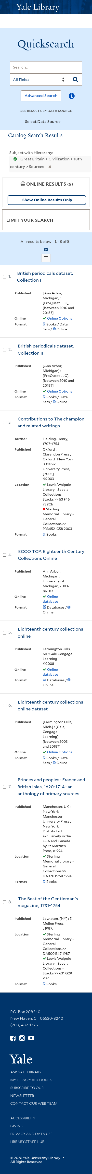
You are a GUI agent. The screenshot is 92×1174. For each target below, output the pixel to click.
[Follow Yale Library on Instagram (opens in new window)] (22, 1038)
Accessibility (22, 1118)
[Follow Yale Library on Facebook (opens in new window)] (12, 1038)
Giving (16, 1126)
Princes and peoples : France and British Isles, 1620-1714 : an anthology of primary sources (51, 786)
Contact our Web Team (33, 1103)
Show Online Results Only (47, 200)
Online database (50, 599)
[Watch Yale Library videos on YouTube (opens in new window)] (31, 1038)
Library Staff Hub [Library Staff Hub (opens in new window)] (27, 1142)
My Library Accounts (31, 1080)
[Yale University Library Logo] (46, 7)
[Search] (46, 67)
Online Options (59, 318)
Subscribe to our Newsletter (27, 1092)
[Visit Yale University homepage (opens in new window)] (21, 1057)
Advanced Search (41, 95)
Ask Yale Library (25, 1072)
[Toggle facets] (80, 219)
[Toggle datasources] (65, 122)
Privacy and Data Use (31, 1134)
